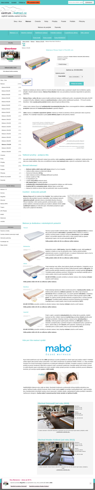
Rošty (46, 21)
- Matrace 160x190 (10, 137)
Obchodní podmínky (5, 238)
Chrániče (38, 21)
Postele (63, 21)
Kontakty (14, 2)
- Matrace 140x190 (10, 130)
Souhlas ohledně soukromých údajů (9, 234)
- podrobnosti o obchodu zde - (63, 432)
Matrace (32, 41)
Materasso (3, 218)
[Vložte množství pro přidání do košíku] (67, 83)
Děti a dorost (85, 32)
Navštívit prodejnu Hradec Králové (39, 486)
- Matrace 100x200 (10, 116)
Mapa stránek (3, 245)
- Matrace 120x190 (10, 123)
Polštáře (72, 21)
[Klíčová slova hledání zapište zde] (75, 2)
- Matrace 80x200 (10, 94)
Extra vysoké (47, 37)
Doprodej (58, 27)
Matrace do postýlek (44, 27)
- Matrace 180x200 (10, 148)
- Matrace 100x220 (10, 119)
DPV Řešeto (3, 211)
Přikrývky (82, 21)
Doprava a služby (4, 230)
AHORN (2, 221)
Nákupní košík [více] (10, 67)
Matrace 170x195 (40, 41)
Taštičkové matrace (41, 32)
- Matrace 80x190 (10, 87)
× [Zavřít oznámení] (90, 483)
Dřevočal (2, 200)
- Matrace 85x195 (10, 98)
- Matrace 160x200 (10, 141)
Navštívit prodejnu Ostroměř (19, 486)
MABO (2, 214)
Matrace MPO (4, 203)
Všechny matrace (26, 32)
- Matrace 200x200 (10, 151)
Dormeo (2, 193)
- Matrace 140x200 (10, 134)
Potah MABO (61, 76)
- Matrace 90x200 (10, 105)
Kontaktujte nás (4, 241)
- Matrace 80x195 (10, 91)
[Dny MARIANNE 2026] (10, 54)
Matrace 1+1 (14, 32)
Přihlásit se (22, 2)
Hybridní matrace (56, 32)
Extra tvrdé (36, 37)
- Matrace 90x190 (10, 101)
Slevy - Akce (18, 21)
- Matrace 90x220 (10, 112)
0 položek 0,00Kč (33, 2)
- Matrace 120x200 (10, 126)
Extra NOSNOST (59, 37)
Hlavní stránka (5, 2)
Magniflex (2, 196)
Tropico (2, 207)
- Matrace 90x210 (10, 109)
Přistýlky (54, 21)
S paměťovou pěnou (71, 32)
